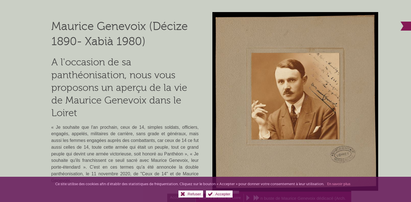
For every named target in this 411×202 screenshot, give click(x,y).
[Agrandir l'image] (295, 101)
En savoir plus (338, 188)
